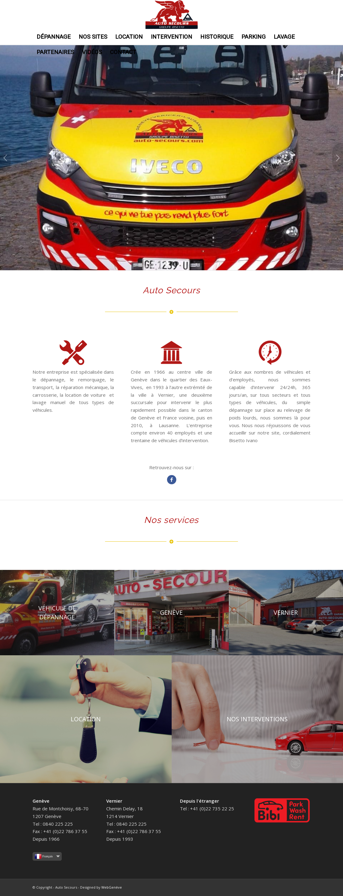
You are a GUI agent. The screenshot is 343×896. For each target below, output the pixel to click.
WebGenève (111, 887)
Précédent (5, 157)
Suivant (337, 157)
